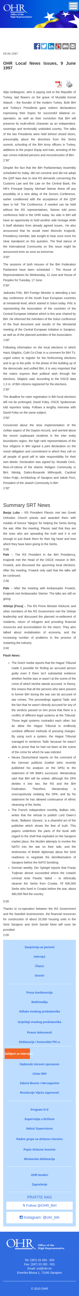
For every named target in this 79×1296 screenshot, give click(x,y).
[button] (73, 6)
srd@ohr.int (44, 1268)
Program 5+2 (39, 1109)
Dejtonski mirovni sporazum (39, 1064)
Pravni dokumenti (39, 1032)
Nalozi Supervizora (39, 1128)
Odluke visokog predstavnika (39, 1011)
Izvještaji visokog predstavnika (39, 1022)
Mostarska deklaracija (39, 1159)
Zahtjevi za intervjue (17, 1053)
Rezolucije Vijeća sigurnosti (39, 1092)
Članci (39, 966)
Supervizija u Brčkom (39, 1119)
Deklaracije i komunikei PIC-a (39, 1042)
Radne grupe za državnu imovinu (39, 1139)
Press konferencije (39, 992)
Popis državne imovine (40, 1149)
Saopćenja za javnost (40, 947)
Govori (39, 975)
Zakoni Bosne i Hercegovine (39, 1083)
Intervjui (39, 956)
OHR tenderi (39, 1175)
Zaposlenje (39, 1184)
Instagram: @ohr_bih (39, 1217)
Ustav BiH (39, 1073)
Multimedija (39, 1002)
